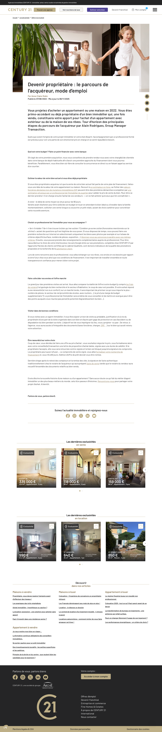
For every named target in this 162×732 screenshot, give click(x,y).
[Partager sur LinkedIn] (147, 109)
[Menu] (155, 9)
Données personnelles (80, 729)
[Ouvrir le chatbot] (152, 722)
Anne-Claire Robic (39, 96)
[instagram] (22, 677)
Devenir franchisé (120, 9)
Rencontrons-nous (106, 381)
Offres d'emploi (88, 696)
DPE (103, 325)
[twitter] (30, 677)
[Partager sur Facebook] (147, 96)
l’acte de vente (92, 363)
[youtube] (45, 677)
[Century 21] (20, 10)
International (87, 713)
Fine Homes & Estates (92, 706)
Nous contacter (89, 717)
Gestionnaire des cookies (138, 729)
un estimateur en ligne (100, 187)
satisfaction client (64, 248)
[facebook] (15, 677)
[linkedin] (37, 677)
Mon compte (139, 9)
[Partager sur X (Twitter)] (147, 103)
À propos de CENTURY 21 (93, 710)
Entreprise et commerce (93, 703)
